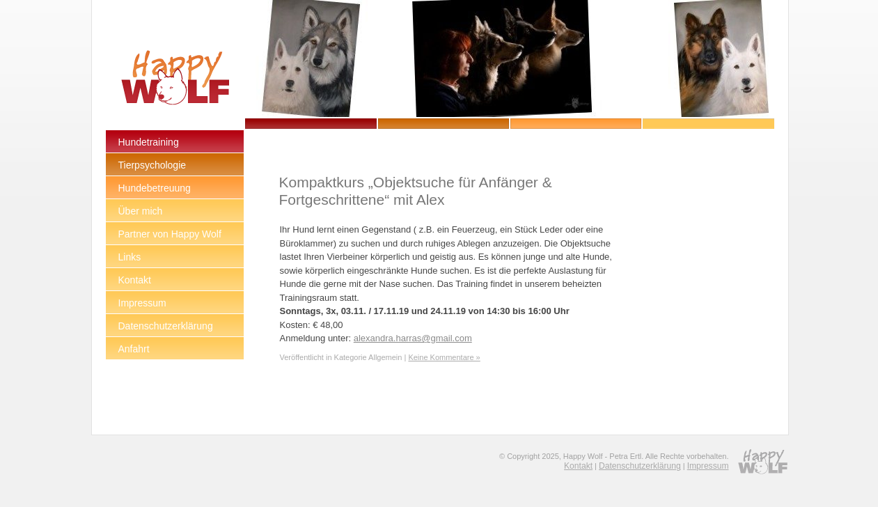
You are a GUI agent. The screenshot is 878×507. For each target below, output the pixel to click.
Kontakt (578, 466)
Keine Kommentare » (444, 357)
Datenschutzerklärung (640, 466)
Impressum (708, 466)
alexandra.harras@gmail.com (413, 338)
